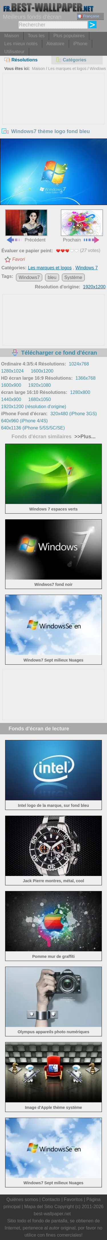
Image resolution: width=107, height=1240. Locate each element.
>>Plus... (84, 436)
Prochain (82, 225)
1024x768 (79, 363)
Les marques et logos (67, 68)
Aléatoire (55, 43)
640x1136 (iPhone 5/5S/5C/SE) (33, 427)
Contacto (51, 1199)
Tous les (36, 35)
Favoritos (73, 1199)
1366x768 (86, 378)
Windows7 (29, 277)
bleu (52, 277)
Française (88, 16)
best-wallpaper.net (52, 1213)
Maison (11, 35)
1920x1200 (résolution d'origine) (33, 406)
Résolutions (21, 59)
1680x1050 (39, 399)
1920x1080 (39, 385)
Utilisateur (14, 51)
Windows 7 (86, 267)
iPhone (80, 43)
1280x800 (80, 392)
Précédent (26, 225)
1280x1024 (12, 371)
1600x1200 (42, 371)
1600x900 (11, 385)
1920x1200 (94, 286)
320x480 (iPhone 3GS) (74, 413)
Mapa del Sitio (38, 1206)
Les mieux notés (21, 43)
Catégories (71, 59)
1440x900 (11, 399)
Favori (18, 259)
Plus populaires (68, 35)
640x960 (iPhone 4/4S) (24, 420)
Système (73, 277)
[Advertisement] (53, 116)
